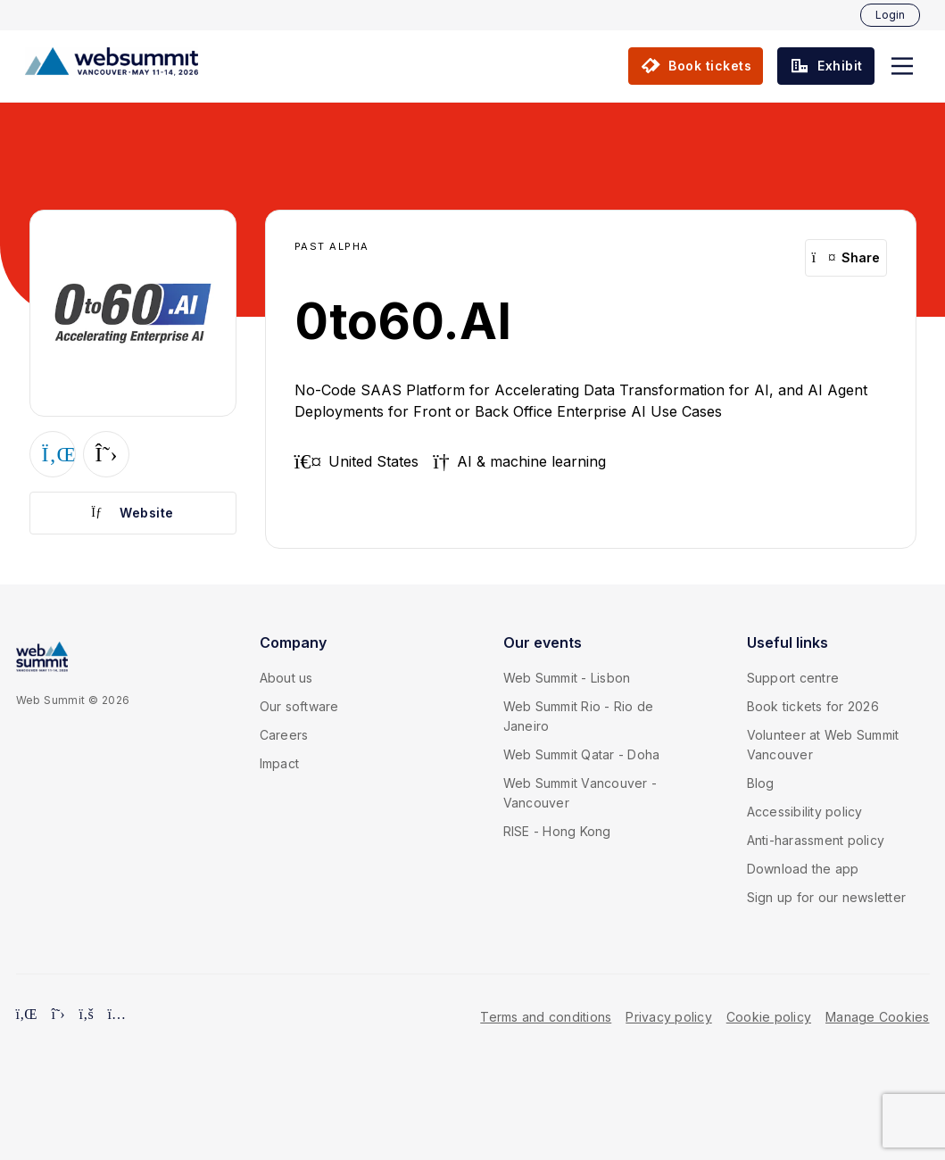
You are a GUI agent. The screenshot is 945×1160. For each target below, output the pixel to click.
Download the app (803, 868)
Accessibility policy (805, 811)
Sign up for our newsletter (827, 897)
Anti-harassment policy (816, 840)
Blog (761, 783)
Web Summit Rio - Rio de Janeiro (578, 716)
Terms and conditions (545, 1016)
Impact (280, 763)
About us (286, 677)
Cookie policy (768, 1016)
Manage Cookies (877, 1016)
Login (890, 14)
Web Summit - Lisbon (567, 677)
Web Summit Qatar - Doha (581, 754)
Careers (284, 734)
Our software (299, 706)
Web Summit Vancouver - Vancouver (580, 792)
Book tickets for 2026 (813, 706)
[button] (902, 66)
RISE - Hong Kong (557, 831)
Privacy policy (669, 1016)
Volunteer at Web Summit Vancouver (823, 744)
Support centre (793, 677)
